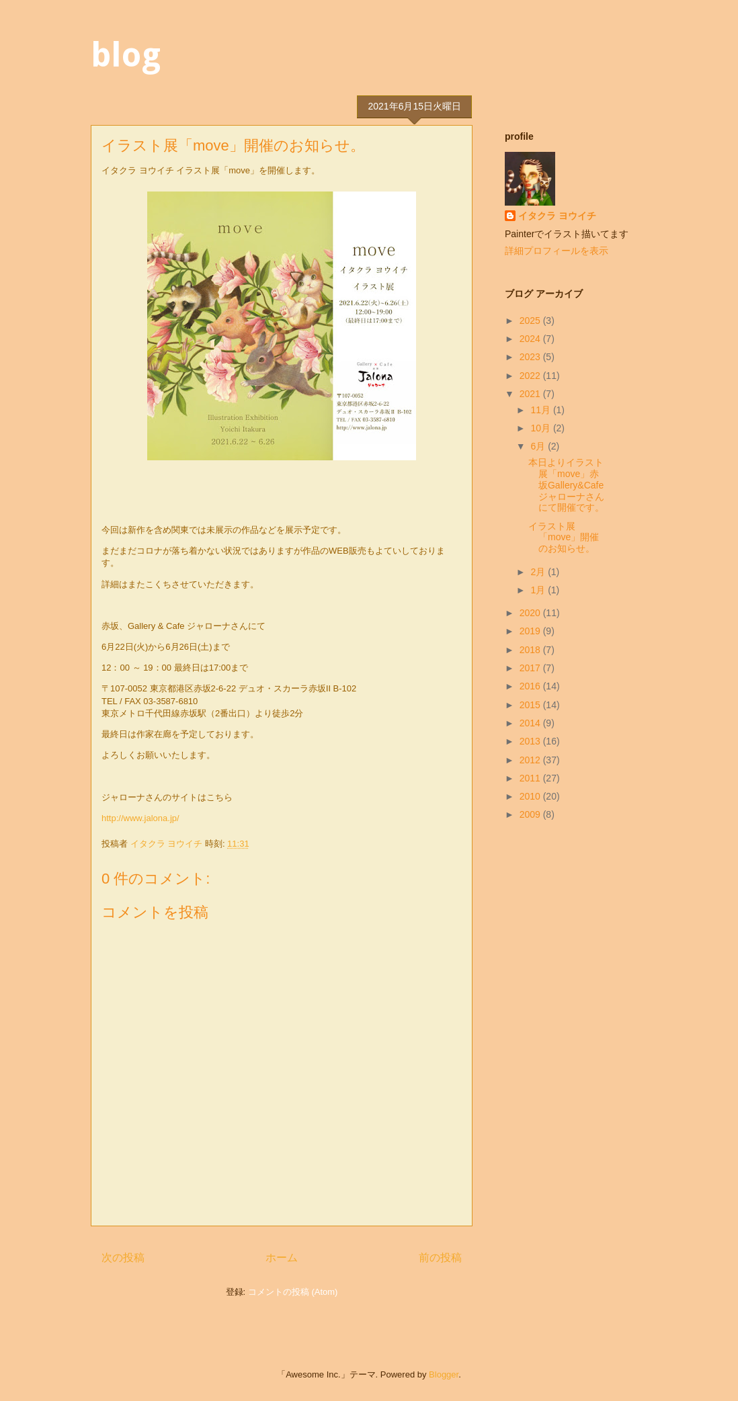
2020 (531, 612)
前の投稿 (440, 1257)
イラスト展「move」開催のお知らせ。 (563, 537)
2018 (531, 649)
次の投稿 (123, 1257)
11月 (541, 410)
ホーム (281, 1257)
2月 (539, 571)
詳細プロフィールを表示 (556, 250)
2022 (531, 375)
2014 (531, 723)
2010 (531, 796)
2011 (531, 778)
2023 (531, 356)
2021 (531, 393)
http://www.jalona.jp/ (140, 818)
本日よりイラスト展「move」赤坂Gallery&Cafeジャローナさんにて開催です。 (566, 485)
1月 (539, 590)
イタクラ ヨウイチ (557, 215)
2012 (531, 760)
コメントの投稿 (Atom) (293, 1292)
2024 (531, 338)
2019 (531, 631)
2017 (531, 668)
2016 (531, 686)
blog (126, 55)
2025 (531, 320)
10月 (541, 428)
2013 (531, 741)
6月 (539, 446)
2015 (531, 704)
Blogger (443, 1374)
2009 (531, 814)
